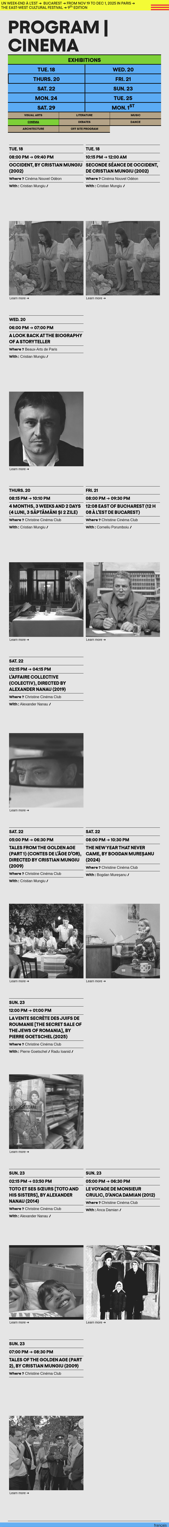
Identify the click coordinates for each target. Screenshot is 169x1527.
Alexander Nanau (34, 704)
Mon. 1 (123, 107)
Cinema (33, 125)
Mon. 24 (46, 98)
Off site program (84, 132)
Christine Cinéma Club (35, 520)
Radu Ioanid (61, 1051)
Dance (135, 125)
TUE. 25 (123, 98)
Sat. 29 (46, 107)
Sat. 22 (46, 88)
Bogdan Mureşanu (111, 875)
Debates (84, 125)
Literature (84, 118)
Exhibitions (84, 60)
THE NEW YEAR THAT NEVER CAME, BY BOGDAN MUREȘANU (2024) (120, 853)
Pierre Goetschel (33, 1051)
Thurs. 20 (46, 79)
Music (135, 118)
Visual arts (33, 118)
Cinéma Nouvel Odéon (35, 179)
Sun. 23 (123, 88)
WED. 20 (123, 69)
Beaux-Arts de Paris (33, 349)
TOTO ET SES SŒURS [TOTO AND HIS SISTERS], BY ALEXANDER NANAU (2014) (44, 1195)
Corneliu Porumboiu (113, 527)
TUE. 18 (46, 69)
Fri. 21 (123, 79)
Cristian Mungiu (32, 186)
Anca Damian (107, 1210)
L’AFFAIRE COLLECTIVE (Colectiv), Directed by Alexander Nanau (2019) (37, 683)
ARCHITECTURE (33, 132)
